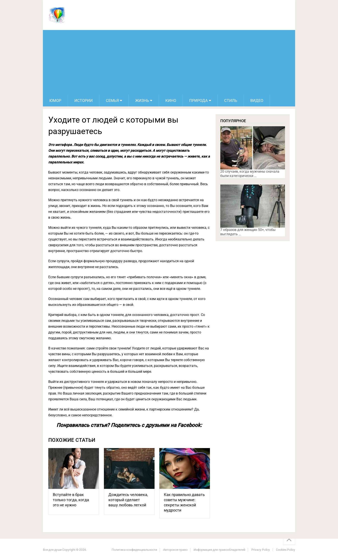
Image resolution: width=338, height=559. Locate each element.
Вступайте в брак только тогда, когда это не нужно (71, 499)
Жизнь (142, 100)
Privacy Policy (260, 549)
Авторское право (175, 549)
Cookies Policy (285, 549)
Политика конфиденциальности (134, 549)
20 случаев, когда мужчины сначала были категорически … (249, 173)
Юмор (55, 100)
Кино (170, 100)
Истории (83, 100)
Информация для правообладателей (219, 549)
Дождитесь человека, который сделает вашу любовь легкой (128, 499)
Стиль (230, 100)
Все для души (52, 549)
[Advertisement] (169, 62)
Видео (256, 100)
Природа (198, 100)
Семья (112, 100)
